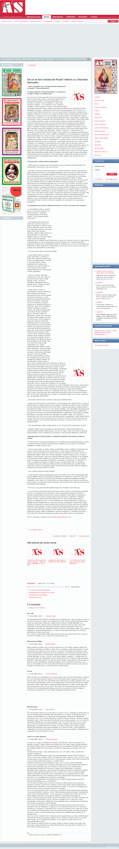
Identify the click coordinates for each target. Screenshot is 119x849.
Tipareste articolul (35, 597)
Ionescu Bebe (51, 616)
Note (72, 536)
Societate (97, 141)
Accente (97, 97)
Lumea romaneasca (21, 21)
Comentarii (84, 536)
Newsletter (83, 17)
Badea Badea (50, 644)
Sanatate (66, 21)
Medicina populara (77, 21)
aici (60, 834)
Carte (96, 104)
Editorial (97, 114)
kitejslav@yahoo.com (64, 517)
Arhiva (46, 17)
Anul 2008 (27, 59)
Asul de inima (6, 21)
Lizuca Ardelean (51, 674)
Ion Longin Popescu (36, 529)
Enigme (57, 21)
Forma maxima (99, 121)
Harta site (109, 846)
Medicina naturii (35, 21)
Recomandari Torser (101, 345)
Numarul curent (33, 17)
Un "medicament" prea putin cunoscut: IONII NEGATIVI (79, 555)
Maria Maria (50, 709)
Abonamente (58, 17)
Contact (94, 17)
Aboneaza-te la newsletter (38, 595)
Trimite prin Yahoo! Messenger (39, 590)
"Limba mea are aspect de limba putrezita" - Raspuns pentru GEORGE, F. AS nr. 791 (37, 556)
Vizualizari (59, 536)
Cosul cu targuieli (100, 107)
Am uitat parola (111, 179)
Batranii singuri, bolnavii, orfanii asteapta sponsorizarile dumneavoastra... (105, 332)
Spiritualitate (48, 21)
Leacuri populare (100, 124)
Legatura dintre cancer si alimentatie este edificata (58, 554)
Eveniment (98, 117)
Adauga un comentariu (37, 607)
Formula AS (9, 59)
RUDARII (99, 282)
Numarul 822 (38, 59)
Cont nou (99, 179)
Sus (116, 846)
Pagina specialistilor (101, 138)
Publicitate (70, 17)
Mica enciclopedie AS (101, 134)
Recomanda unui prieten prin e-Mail (41, 592)
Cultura (96, 110)
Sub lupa (97, 155)
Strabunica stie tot (100, 151)
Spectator (50, 59)
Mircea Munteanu (52, 739)
